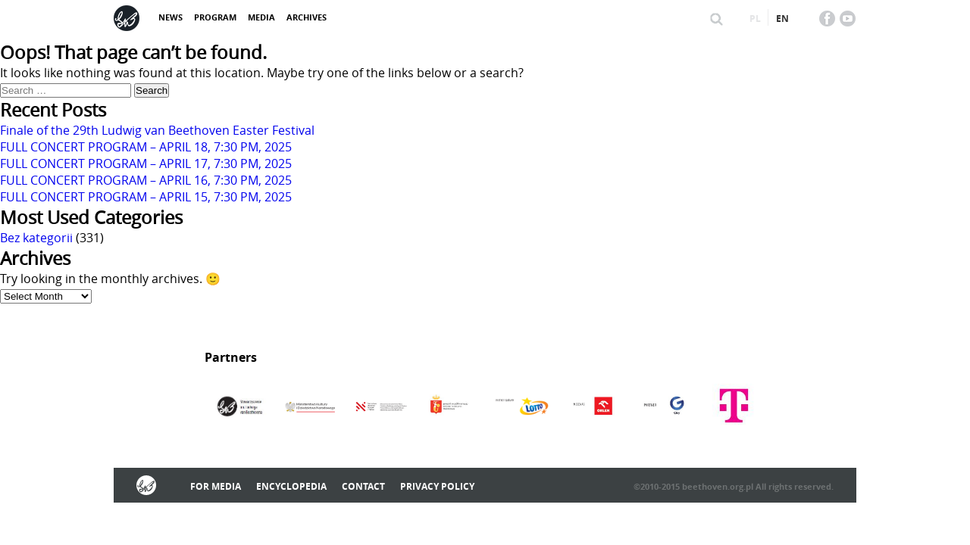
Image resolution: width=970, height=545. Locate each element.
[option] (240, 407)
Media (261, 17)
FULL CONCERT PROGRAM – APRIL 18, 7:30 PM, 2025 (146, 147)
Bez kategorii (36, 237)
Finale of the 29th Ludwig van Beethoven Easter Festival (157, 130)
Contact (363, 486)
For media (215, 486)
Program (215, 17)
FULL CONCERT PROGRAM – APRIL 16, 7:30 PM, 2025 (146, 180)
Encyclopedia (291, 486)
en (782, 18)
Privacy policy (437, 486)
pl (755, 18)
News (170, 17)
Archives (306, 17)
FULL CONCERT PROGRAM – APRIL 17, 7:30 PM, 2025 (146, 163)
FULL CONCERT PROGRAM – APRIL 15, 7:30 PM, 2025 (146, 196)
